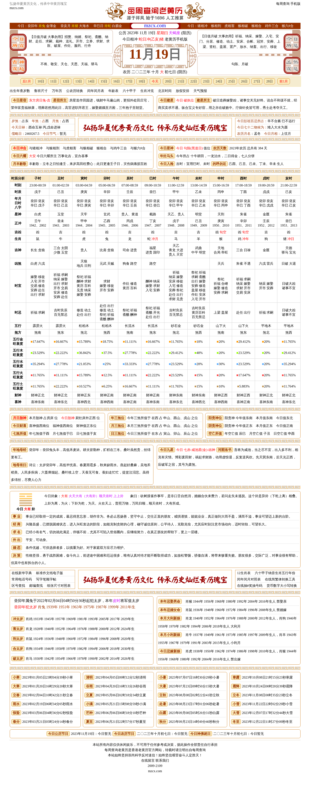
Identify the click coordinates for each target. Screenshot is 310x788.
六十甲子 (129, 91)
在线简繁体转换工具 (280, 579)
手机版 (295, 3)
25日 (231, 81)
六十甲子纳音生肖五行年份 (275, 573)
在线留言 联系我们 (155, 760)
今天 (155, 81)
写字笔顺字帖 (46, 579)
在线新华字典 (22, 573)
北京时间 (165, 91)
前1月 (283, 81)
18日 (141, 81)
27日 (257, 81)
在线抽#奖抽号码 (249, 585)
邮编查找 (36, 585)
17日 (129, 81)
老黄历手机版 (176, 39)
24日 (219, 81)
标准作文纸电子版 (49, 573)
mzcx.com (17, 8)
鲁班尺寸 (41, 91)
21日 (181, 81)
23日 (206, 81)
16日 (116, 81)
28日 (269, 81)
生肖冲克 (147, 91)
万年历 (57, 91)
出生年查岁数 (20, 91)
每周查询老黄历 (116, 750)
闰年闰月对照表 (249, 579)
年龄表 (113, 91)
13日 (78, 81)
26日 (244, 81)
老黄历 (143, 750)
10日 (41, 81)
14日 (91, 81)
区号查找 (18, 585)
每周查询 (283, 3)
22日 (193, 81)
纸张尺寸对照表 (59, 585)
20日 (168, 81)
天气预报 (200, 91)
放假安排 (182, 91)
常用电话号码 (22, 579)
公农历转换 (74, 91)
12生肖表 (244, 573)
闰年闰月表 (95, 91)
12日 (66, 81)
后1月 (27, 81)
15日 (104, 81)
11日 (53, 81)
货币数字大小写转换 (282, 585)
